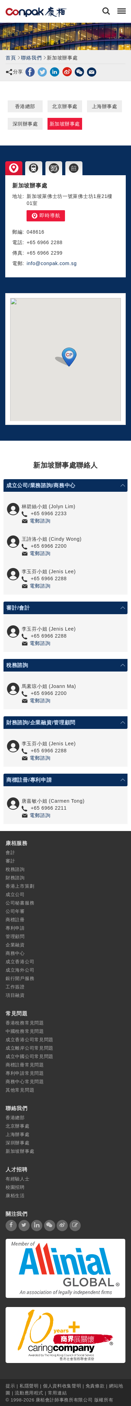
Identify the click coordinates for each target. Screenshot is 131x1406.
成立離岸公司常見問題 (29, 1048)
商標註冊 (15, 919)
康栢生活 (15, 1195)
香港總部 (25, 106)
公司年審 (15, 911)
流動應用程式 (29, 1393)
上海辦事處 (104, 106)
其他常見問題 (20, 1090)
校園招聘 (15, 1187)
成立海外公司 (20, 970)
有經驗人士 (18, 1178)
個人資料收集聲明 (62, 1386)
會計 (10, 852)
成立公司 (15, 894)
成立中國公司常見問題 (29, 1056)
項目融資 (15, 995)
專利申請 (15, 928)
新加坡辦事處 (65, 124)
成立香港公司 (20, 961)
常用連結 (57, 1393)
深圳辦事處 (25, 124)
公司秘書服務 (20, 903)
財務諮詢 (15, 877)
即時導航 (45, 216)
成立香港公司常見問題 (29, 1039)
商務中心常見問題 (25, 1081)
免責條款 (95, 1386)
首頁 (11, 58)
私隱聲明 (29, 1386)
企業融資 (15, 944)
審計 (10, 861)
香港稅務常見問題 (25, 1022)
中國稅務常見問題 (25, 1031)
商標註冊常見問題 (25, 1064)
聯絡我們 (31, 58)
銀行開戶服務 (20, 978)
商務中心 (15, 953)
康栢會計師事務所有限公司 (64, 1400)
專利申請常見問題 (25, 1073)
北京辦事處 (65, 106)
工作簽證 (15, 986)
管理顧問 (15, 936)
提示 (11, 1386)
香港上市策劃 (20, 886)
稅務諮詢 (15, 869)
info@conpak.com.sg (52, 263)
